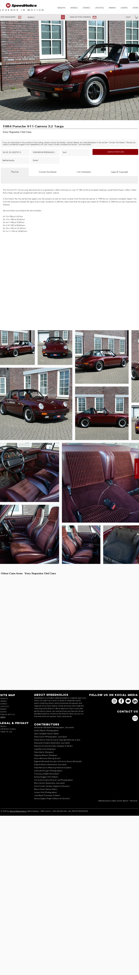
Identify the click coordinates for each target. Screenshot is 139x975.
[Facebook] (121, 701)
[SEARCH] (41, 17)
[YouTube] (128, 701)
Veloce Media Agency (18, 811)
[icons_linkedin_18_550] (135, 701)
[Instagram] (114, 701)
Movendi (133, 801)
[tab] (15, 172)
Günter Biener (122, 801)
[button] (13, 17)
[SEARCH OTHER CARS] (115, 152)
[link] (136, 17)
